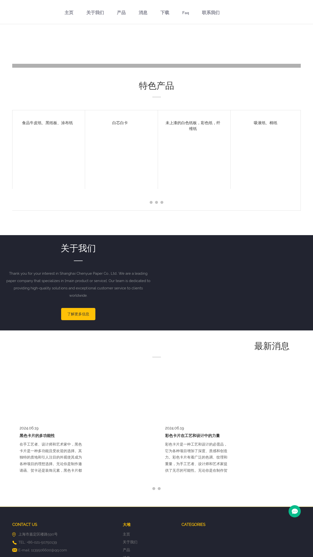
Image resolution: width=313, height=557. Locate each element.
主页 (69, 38)
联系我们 (211, 38)
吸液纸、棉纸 (265, 122)
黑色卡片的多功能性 (37, 379)
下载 (164, 38)
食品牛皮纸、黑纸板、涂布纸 (47, 122)
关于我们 (95, 38)
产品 (121, 38)
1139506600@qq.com (49, 494)
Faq (185, 38)
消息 (143, 38)
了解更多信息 (78, 314)
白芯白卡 (120, 122)
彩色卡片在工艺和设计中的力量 (192, 379)
